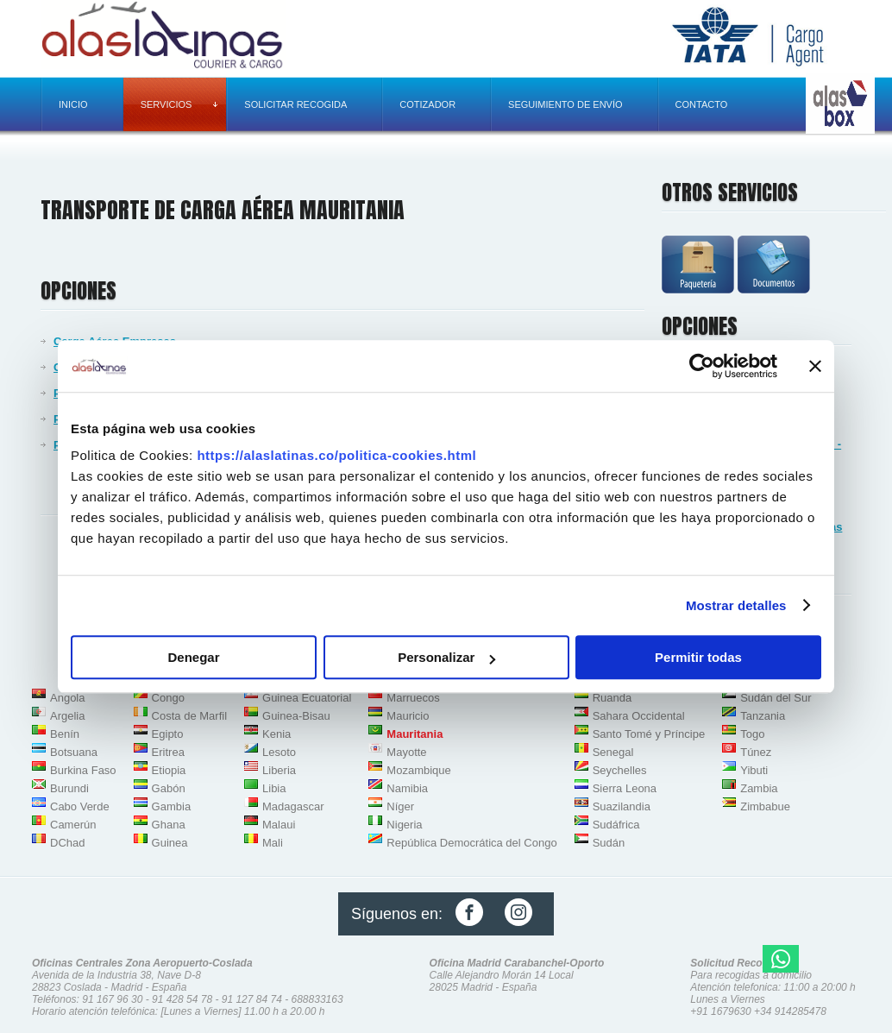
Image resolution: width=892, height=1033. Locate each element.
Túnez (755, 752)
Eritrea (168, 752)
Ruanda (612, 697)
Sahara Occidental (639, 715)
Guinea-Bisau (296, 715)
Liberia (279, 770)
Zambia (758, 788)
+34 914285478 (790, 1011)
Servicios (179, 104)
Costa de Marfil (189, 715)
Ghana (168, 824)
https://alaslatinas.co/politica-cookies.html (336, 455)
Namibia (407, 788)
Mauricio (407, 715)
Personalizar (446, 657)
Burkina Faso (83, 770)
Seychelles (620, 770)
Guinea (170, 842)
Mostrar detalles (736, 605)
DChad (67, 842)
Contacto (701, 104)
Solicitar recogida (295, 104)
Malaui (278, 824)
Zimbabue (765, 806)
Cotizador (427, 104)
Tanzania (762, 715)
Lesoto (279, 752)
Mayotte (406, 752)
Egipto (168, 734)
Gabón (168, 788)
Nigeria (404, 824)
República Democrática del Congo (471, 842)
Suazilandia (621, 806)
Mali (272, 842)
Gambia (172, 806)
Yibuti (754, 770)
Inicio (73, 104)
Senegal (613, 752)
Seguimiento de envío (565, 104)
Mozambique (418, 770)
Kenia (276, 734)
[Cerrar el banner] (815, 366)
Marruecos (412, 697)
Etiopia (169, 770)
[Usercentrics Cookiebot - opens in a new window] (701, 366)
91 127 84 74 (252, 999)
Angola (67, 697)
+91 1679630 (720, 1011)
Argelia (67, 715)
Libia (274, 788)
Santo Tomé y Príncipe (649, 734)
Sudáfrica (616, 824)
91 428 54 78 (182, 999)
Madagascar (293, 806)
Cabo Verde (80, 806)
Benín (64, 734)
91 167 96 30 (112, 999)
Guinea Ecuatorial (306, 697)
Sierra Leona (624, 788)
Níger (400, 806)
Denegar (193, 657)
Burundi (69, 788)
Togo (752, 734)
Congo (168, 697)
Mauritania (414, 734)
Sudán (609, 842)
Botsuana (73, 752)
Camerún (73, 824)
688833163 (317, 999)
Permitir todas (698, 657)
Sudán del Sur (775, 697)
